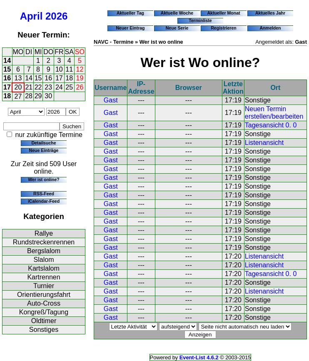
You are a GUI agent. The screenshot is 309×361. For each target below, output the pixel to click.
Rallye (44, 233)
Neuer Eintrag (130, 27)
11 (69, 69)
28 (28, 96)
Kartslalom (44, 268)
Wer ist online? (43, 179)
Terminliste (200, 20)
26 (80, 87)
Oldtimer (43, 320)
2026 (56, 16)
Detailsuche (43, 142)
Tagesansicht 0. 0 (271, 125)
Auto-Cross (43, 303)
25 (69, 87)
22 (38, 87)
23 (48, 87)
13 (18, 78)
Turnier (43, 285)
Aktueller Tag (130, 12)
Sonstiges (43, 329)
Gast (111, 100)
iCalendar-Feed (44, 201)
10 (59, 69)
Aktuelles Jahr (270, 12)
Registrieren (224, 27)
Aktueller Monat (223, 12)
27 (18, 96)
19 (80, 78)
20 (18, 87)
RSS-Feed (43, 193)
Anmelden (270, 27)
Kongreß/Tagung (43, 312)
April (31, 16)
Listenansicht (264, 142)
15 (7, 69)
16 (7, 78)
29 (38, 96)
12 (80, 69)
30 (48, 96)
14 (7, 60)
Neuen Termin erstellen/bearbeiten (274, 112)
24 (59, 87)
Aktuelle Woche (177, 12)
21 (28, 87)
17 (59, 78)
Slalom (44, 259)
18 (69, 78)
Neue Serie (177, 27)
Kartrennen (43, 277)
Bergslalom (43, 250)
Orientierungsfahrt (43, 294)
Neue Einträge (44, 150)
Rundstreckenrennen (44, 242)
